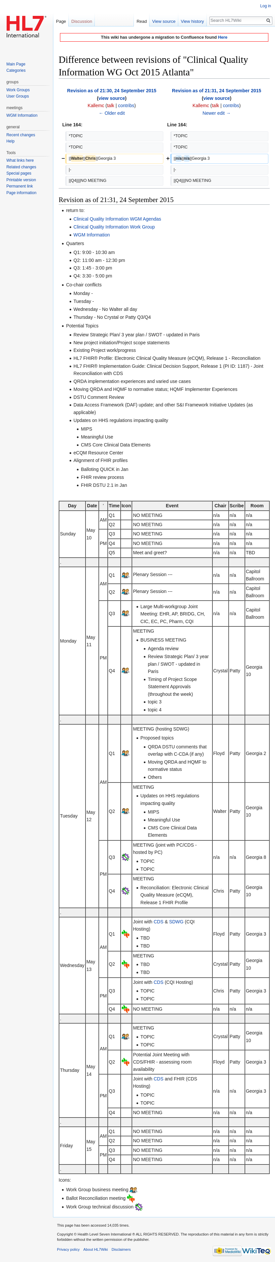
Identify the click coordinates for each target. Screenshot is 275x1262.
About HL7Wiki (95, 1249)
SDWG (176, 921)
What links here (20, 160)
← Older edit (112, 113)
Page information (21, 192)
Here (222, 37)
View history (192, 21)
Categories (16, 70)
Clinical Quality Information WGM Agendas (117, 219)
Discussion (81, 21)
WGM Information (92, 234)
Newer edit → (216, 113)
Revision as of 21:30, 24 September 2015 (111, 90)
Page (61, 21)
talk (110, 105)
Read (142, 21)
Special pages (18, 173)
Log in (265, 6)
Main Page (15, 64)
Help (10, 141)
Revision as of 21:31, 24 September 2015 (216, 90)
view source (111, 98)
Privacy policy (68, 1249)
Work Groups (17, 90)
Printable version (21, 180)
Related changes (21, 167)
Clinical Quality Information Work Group (114, 227)
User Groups (17, 96)
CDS (159, 921)
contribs (126, 105)
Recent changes (20, 135)
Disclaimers (121, 1249)
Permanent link (19, 186)
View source (164, 21)
